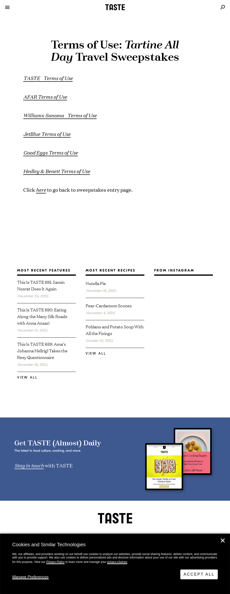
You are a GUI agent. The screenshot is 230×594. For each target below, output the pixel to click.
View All (27, 377)
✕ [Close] (223, 540)
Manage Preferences (30, 577)
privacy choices (117, 562)
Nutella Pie (96, 283)
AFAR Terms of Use (45, 96)
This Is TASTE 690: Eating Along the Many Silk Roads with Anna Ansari (42, 316)
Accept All (199, 574)
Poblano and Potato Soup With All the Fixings (115, 329)
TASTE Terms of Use (48, 77)
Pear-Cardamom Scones (109, 305)
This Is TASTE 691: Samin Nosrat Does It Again (41, 285)
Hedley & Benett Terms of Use (56, 170)
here (41, 189)
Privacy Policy (55, 562)
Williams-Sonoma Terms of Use (60, 115)
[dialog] (115, 564)
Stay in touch (29, 465)
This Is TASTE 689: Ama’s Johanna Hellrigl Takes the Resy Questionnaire (42, 350)
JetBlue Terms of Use (46, 133)
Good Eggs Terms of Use (50, 152)
